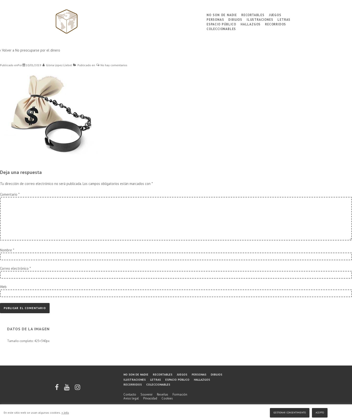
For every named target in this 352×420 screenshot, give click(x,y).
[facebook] (57, 389)
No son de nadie (222, 14)
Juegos (275, 14)
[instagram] (77, 389)
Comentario (9, 194)
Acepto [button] (320, 412)
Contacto (129, 394)
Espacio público (221, 24)
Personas (215, 19)
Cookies (167, 398)
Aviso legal (131, 398)
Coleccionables (221, 28)
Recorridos (275, 24)
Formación (180, 394)
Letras (283, 19)
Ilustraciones (260, 19)
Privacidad (150, 398)
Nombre (6, 250)
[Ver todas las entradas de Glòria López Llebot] (57, 65)
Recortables (252, 14)
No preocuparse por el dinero (37, 50)
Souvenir (147, 394)
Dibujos (235, 19)
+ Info (65, 412)
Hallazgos (251, 24)
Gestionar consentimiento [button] (290, 412)
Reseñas (162, 394)
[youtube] (67, 389)
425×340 (40, 341)
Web (3, 286)
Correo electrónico (14, 268)
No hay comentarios (113, 65)
